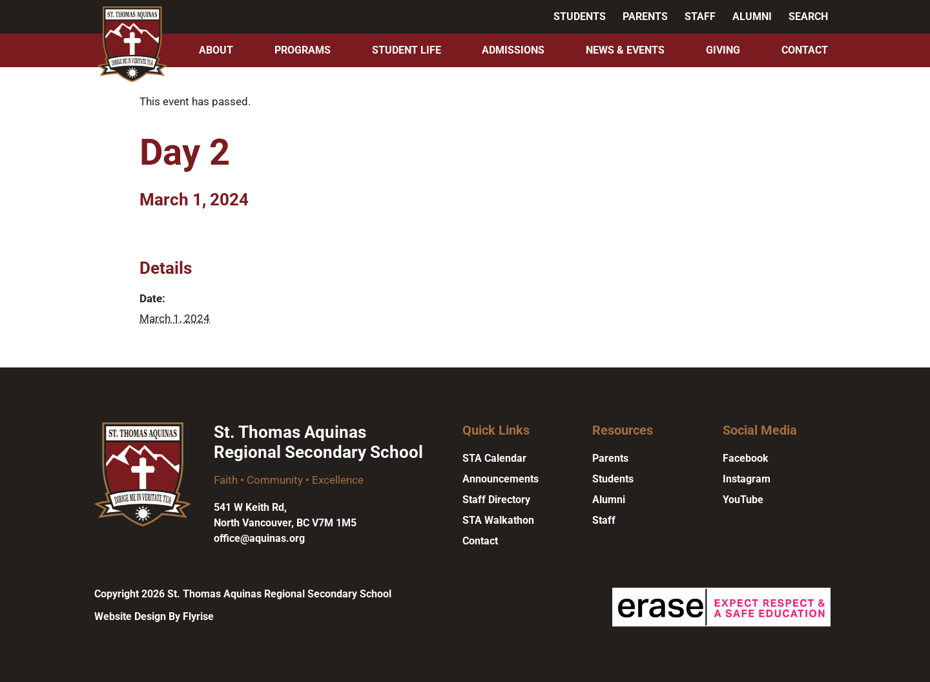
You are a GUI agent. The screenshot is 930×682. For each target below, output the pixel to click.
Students (579, 16)
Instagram (746, 479)
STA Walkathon (498, 520)
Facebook (746, 458)
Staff (700, 16)
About (216, 50)
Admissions (513, 50)
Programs (302, 50)
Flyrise (198, 616)
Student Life (406, 50)
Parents (645, 16)
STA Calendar (494, 458)
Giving (723, 50)
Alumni (752, 16)
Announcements (500, 479)
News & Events (625, 50)
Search (808, 16)
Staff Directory (496, 499)
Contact (804, 50)
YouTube (743, 499)
